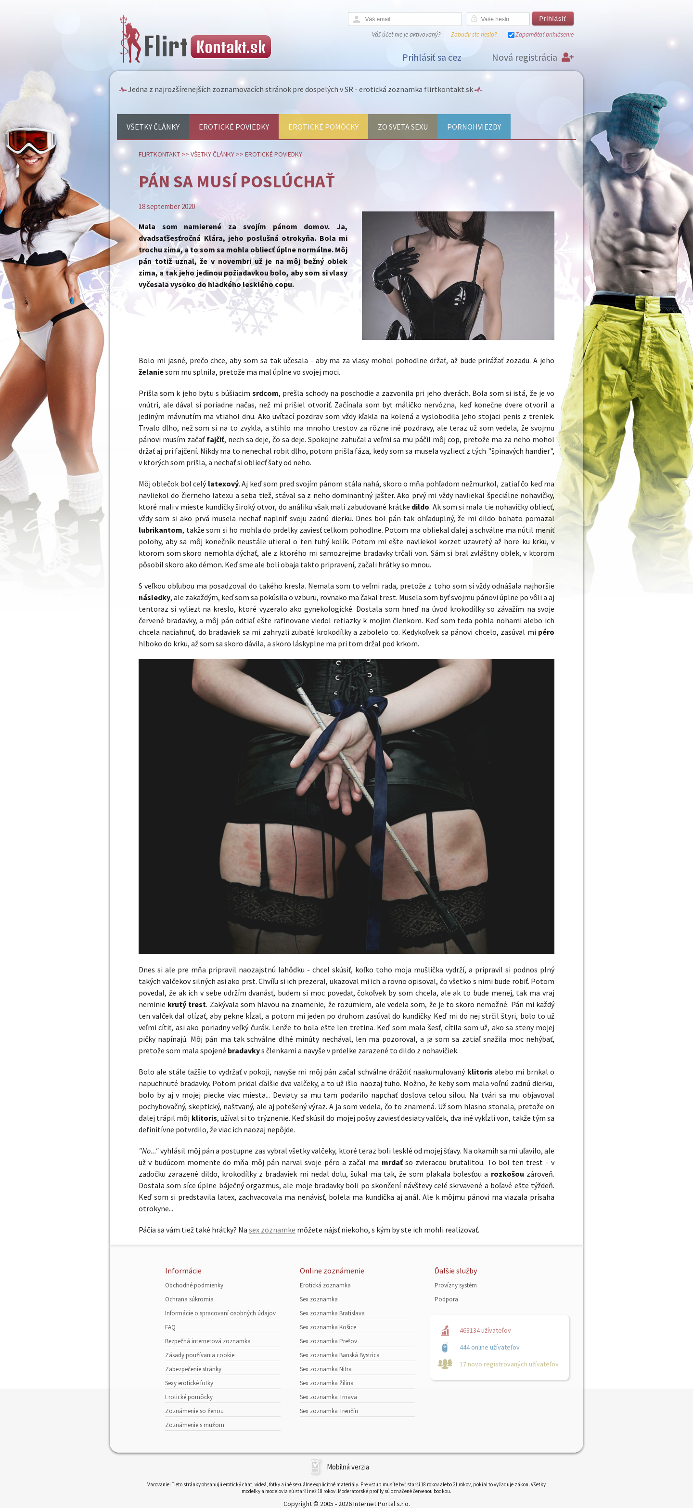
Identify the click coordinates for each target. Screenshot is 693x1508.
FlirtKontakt (159, 154)
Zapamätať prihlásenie (544, 34)
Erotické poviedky (234, 126)
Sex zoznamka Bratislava (332, 1313)
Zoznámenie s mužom (194, 1425)
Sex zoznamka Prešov (328, 1341)
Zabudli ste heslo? (474, 34)
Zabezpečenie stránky (193, 1369)
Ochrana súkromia (189, 1299)
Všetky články (153, 126)
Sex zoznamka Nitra (326, 1369)
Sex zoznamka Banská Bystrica (340, 1355)
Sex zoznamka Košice (328, 1327)
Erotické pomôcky (323, 126)
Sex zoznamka (319, 1299)
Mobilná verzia (348, 1466)
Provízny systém (456, 1285)
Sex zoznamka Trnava (328, 1397)
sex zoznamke (272, 1229)
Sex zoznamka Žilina (327, 1383)
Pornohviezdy (474, 126)
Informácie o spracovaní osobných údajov (220, 1313)
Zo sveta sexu (403, 126)
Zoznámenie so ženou (194, 1411)
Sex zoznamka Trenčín (329, 1411)
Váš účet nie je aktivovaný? (406, 34)
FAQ (170, 1327)
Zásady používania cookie (199, 1355)
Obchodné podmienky (194, 1285)
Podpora (446, 1299)
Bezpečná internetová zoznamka (208, 1341)
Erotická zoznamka (325, 1285)
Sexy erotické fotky (189, 1383)
